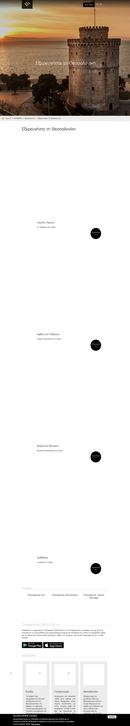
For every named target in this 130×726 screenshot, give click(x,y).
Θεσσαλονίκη (30, 118)
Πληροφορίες (35, 724)
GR (97, 4)
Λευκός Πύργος (45, 222)
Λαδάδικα (42, 557)
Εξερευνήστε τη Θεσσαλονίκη (49, 118)
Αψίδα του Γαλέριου (48, 334)
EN (100, 4)
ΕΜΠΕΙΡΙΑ (18, 118)
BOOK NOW (89, 5)
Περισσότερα (96, 232)
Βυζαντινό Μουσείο (48, 446)
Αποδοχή (112, 717)
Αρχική (8, 118)
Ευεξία (29, 691)
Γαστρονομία (62, 691)
